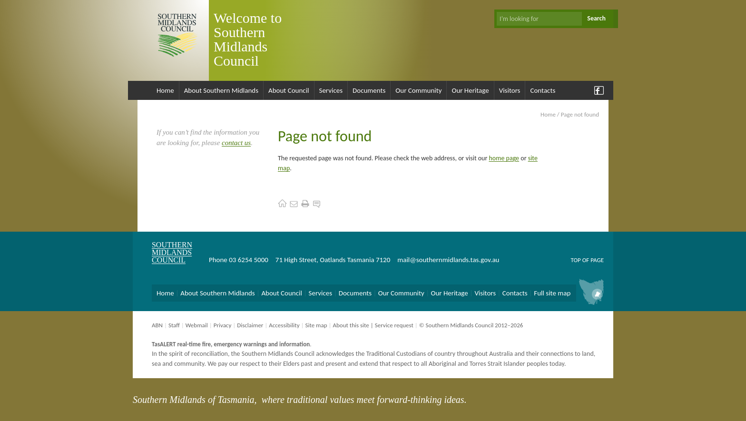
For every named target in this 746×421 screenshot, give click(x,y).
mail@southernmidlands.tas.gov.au (448, 259)
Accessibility (284, 325)
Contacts (542, 90)
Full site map (552, 293)
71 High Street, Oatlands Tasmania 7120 (332, 259)
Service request (394, 325)
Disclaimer (250, 325)
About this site (351, 325)
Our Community (418, 90)
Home (165, 90)
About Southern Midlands (221, 90)
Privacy (223, 325)
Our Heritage (470, 90)
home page (504, 158)
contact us (236, 143)
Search (596, 18)
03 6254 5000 (248, 259)
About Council (288, 90)
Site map (316, 325)
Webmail (197, 325)
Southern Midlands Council (172, 252)
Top (575, 260)
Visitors (509, 90)
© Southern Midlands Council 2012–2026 (471, 325)
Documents (369, 90)
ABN (157, 325)
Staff (174, 325)
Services (331, 90)
